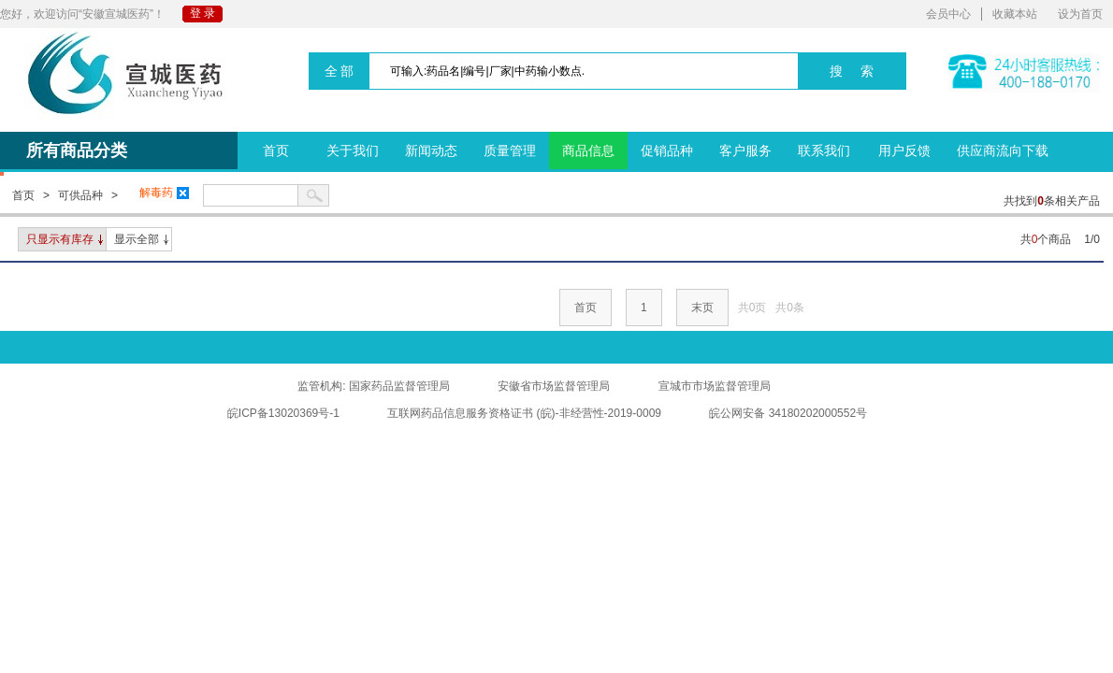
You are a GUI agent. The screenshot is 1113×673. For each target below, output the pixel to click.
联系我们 (824, 150)
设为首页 (1080, 14)
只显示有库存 (60, 239)
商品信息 (588, 150)
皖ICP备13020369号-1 (283, 413)
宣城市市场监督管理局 (714, 386)
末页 (702, 307)
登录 (204, 13)
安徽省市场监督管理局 (554, 386)
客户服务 (745, 150)
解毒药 (164, 192)
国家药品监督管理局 (399, 386)
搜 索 (852, 71)
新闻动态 (431, 150)
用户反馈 (904, 150)
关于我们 (352, 150)
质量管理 (510, 150)
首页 (276, 150)
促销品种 (667, 150)
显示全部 (136, 239)
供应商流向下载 (1002, 150)
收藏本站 (1014, 14)
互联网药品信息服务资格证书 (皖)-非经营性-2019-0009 (524, 413)
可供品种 (80, 195)
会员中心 (948, 14)
